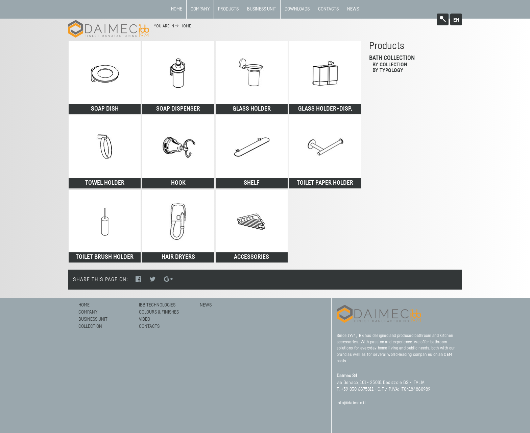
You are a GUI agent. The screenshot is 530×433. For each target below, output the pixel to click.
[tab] (413, 58)
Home (176, 9)
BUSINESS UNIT (261, 9)
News (353, 9)
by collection (389, 64)
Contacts (328, 9)
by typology (387, 70)
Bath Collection (392, 58)
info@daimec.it (351, 403)
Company (200, 9)
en (456, 20)
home (185, 26)
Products (228, 9)
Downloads (297, 9)
